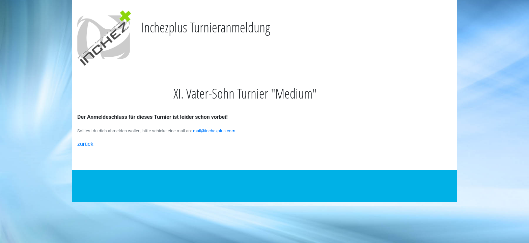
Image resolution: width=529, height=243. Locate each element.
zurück (85, 144)
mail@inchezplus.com (214, 130)
